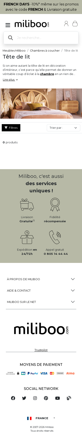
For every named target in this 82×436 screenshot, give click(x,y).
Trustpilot (41, 350)
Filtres (11, 127)
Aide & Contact (19, 290)
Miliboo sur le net (21, 302)
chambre (47, 74)
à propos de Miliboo (23, 279)
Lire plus (10, 79)
